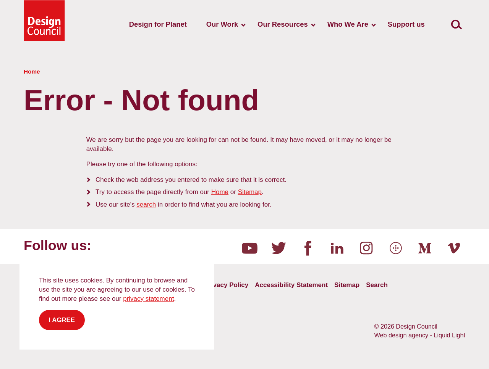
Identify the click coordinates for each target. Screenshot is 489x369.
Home (219, 192)
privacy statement (148, 298)
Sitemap (250, 192)
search (146, 204)
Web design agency (402, 335)
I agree (62, 320)
